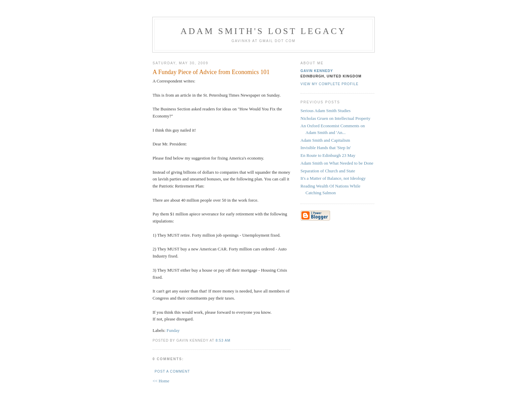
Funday (173, 330)
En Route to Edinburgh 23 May (327, 155)
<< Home (161, 380)
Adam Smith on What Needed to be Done (336, 163)
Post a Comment (172, 371)
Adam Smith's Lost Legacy (263, 31)
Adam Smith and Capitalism (325, 140)
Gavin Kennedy (316, 71)
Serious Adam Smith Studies (325, 110)
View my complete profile (329, 84)
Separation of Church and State (327, 170)
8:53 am (222, 340)
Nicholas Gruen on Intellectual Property (335, 118)
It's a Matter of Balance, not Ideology (333, 178)
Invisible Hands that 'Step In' (325, 147)
